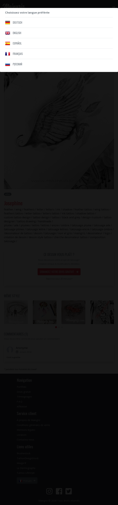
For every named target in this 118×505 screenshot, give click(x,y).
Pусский (17, 64)
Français (18, 54)
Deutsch (17, 22)
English (17, 33)
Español (17, 43)
